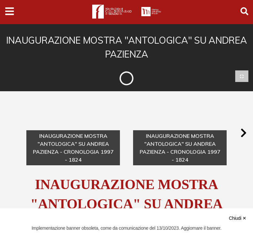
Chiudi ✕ (237, 218)
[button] (243, 133)
